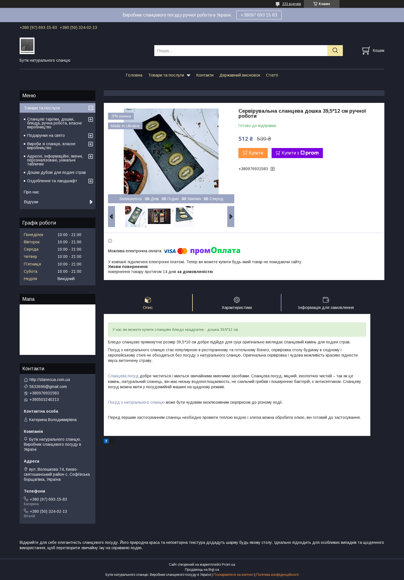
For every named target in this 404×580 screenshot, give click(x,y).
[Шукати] (335, 50)
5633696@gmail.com (48, 386)
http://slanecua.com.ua (49, 379)
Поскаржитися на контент (234, 575)
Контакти (205, 75)
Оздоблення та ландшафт (52, 181)
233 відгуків (291, 4)
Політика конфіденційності (277, 575)
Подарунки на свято (46, 135)
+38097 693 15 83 (259, 15)
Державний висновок (239, 75)
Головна (134, 75)
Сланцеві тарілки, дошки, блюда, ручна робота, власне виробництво (54, 123)
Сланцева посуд (123, 376)
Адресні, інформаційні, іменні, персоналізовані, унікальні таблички (55, 160)
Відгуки (31, 201)
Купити (256, 153)
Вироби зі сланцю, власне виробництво (51, 146)
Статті (272, 75)
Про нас (31, 192)
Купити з (300, 153)
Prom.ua (228, 565)
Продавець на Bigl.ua (202, 570)
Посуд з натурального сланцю (136, 402)
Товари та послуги (166, 75)
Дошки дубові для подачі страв (56, 172)
